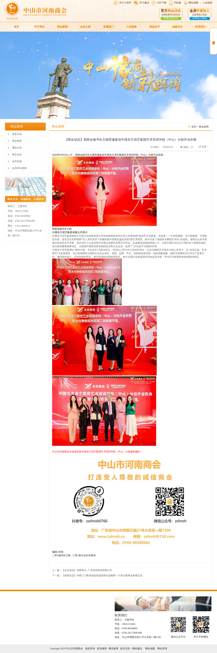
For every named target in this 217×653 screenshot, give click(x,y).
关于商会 (39, 26)
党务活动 (17, 134)
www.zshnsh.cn (22, 225)
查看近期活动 (170, 18)
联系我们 (200, 26)
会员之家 (85, 26)
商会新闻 (62, 26)
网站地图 (193, 2)
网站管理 (162, 648)
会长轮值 (17, 161)
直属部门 (108, 26)
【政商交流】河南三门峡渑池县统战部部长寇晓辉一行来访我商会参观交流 (102, 575)
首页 (16, 26)
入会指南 (207, 2)
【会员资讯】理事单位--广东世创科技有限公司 (87, 570)
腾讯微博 (113, 648)
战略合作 (177, 26)
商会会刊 (154, 26)
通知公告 (17, 147)
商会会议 (17, 154)
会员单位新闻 (19, 168)
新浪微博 (102, 648)
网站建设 (137, 648)
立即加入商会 (199, 18)
